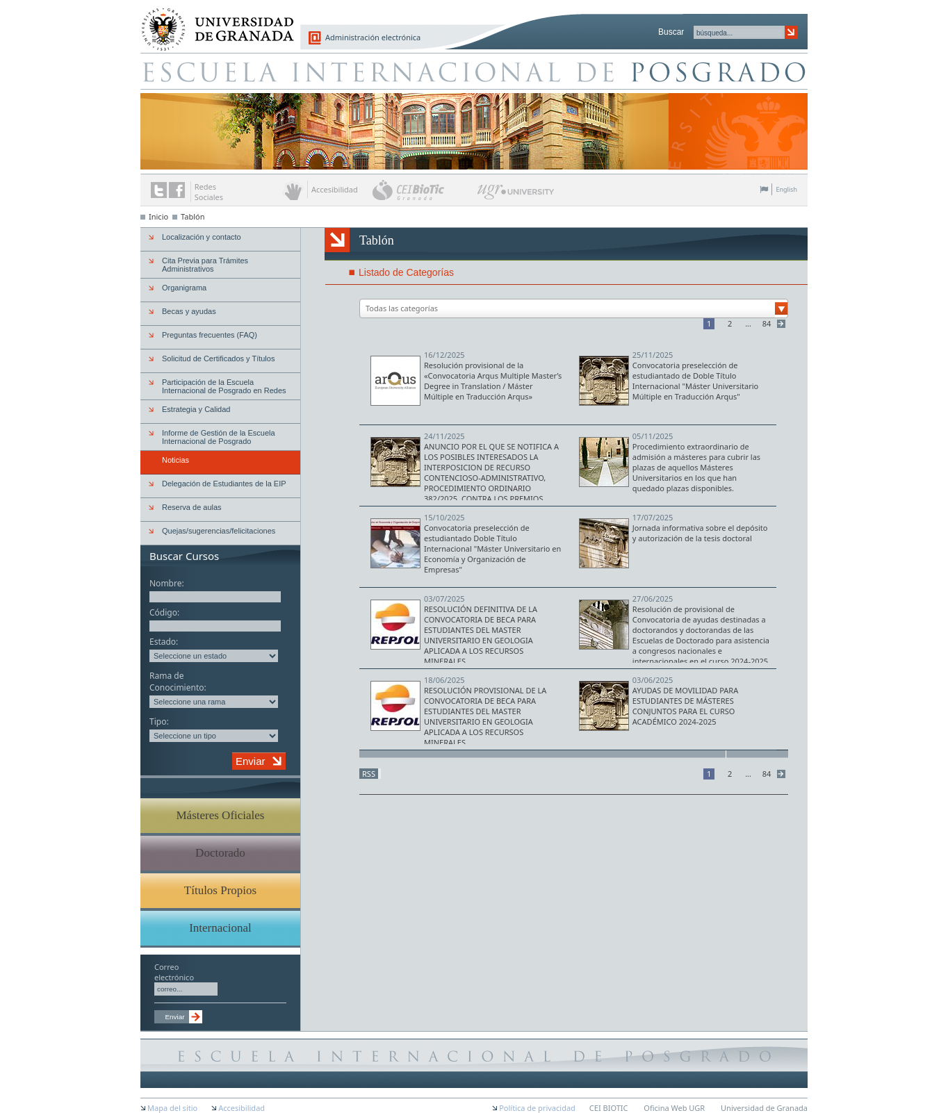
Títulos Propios (220, 890)
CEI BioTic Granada (423, 189)
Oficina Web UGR (674, 1108)
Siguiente (782, 323)
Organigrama (184, 287)
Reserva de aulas (192, 507)
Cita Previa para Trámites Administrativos (205, 264)
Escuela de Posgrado (474, 71)
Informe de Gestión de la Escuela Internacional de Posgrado (218, 437)
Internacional (220, 927)
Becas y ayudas (189, 311)
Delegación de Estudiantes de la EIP (224, 483)
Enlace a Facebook (177, 190)
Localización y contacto (201, 237)
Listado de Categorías (406, 272)
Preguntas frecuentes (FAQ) (209, 335)
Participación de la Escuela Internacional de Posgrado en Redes (224, 386)
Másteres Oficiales (221, 815)
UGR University (516, 195)
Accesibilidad (241, 1108)
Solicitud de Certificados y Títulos (218, 358)
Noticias (175, 460)
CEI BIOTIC (608, 1108)
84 (766, 323)
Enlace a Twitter (159, 190)
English (786, 189)
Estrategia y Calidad (196, 409)
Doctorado (220, 852)
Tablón (192, 216)
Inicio (158, 216)
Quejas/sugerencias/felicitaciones (218, 531)
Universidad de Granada (212, 21)
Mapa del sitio (172, 1108)
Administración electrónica (372, 37)
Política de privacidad (537, 1108)
